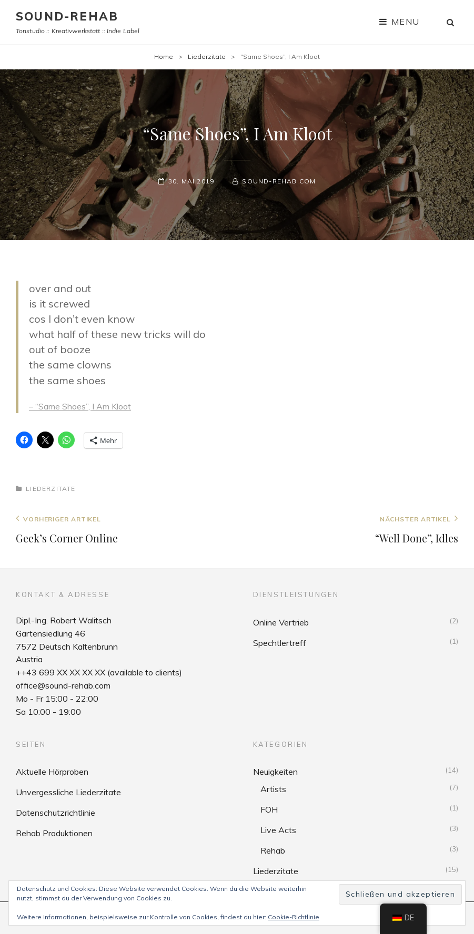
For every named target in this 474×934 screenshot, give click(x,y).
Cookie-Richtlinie (293, 917)
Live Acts (278, 830)
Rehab (272, 850)
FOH (269, 809)
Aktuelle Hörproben (52, 771)
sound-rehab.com (279, 181)
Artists (273, 789)
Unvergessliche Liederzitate (68, 792)
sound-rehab (67, 16)
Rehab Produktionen (54, 833)
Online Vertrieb (281, 622)
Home (163, 56)
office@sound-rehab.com (63, 685)
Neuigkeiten (275, 771)
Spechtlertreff (279, 643)
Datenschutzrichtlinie (55, 812)
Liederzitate (207, 56)
